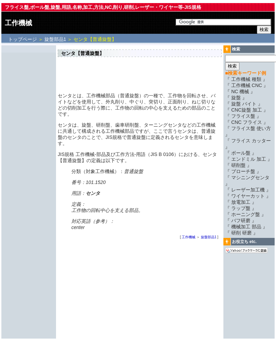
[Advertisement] (28, 149)
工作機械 (18, 23)
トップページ (23, 39)
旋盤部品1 (55, 39)
